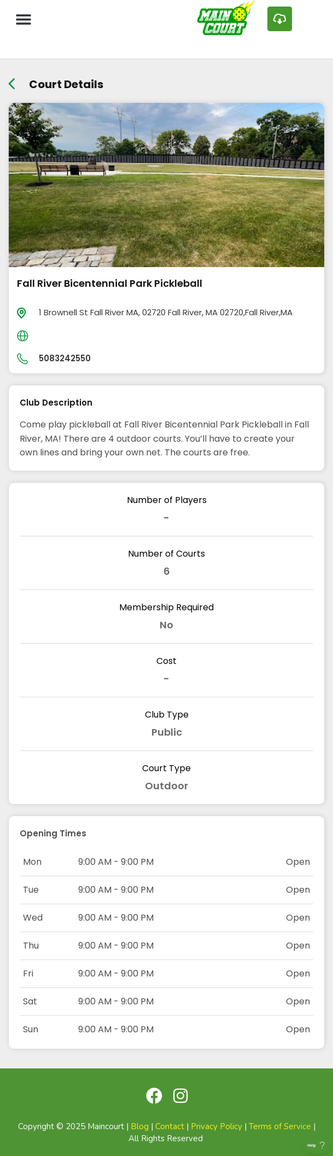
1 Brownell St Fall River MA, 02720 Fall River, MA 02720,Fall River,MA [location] (166, 312)
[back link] (11, 80)
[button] (23, 19)
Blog (140, 1126)
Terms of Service (280, 1126)
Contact (169, 1126)
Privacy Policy (216, 1126)
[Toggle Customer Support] (316, 1145)
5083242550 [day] (65, 358)
